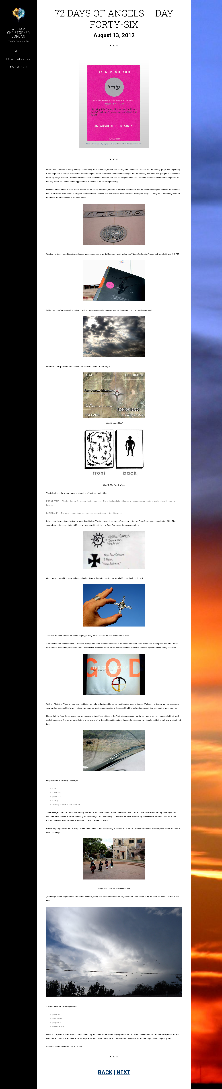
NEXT (123, 1072)
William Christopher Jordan (18, 33)
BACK (105, 1072)
